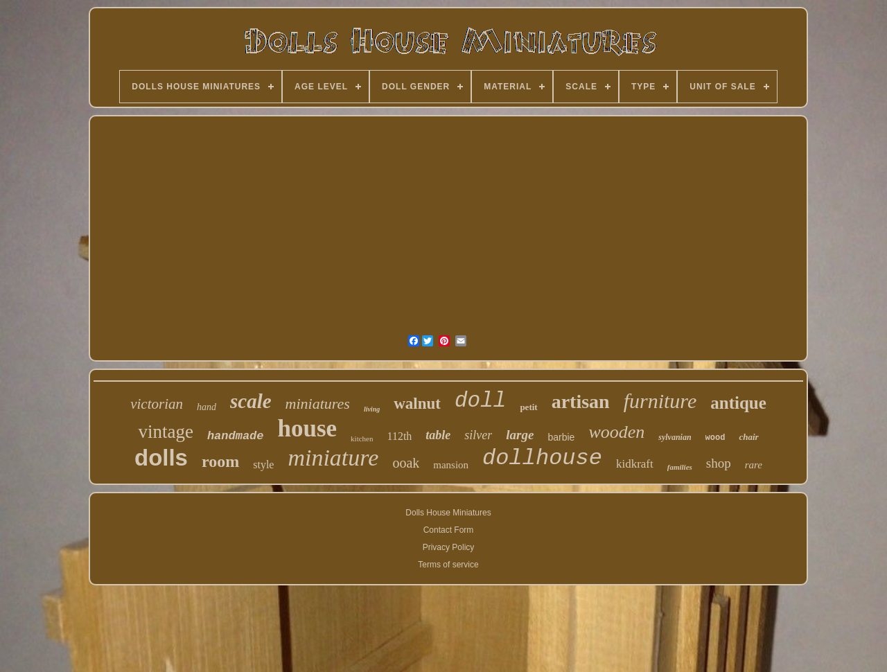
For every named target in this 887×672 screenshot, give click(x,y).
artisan (581, 401)
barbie (560, 437)
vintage (165, 431)
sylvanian (674, 437)
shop (718, 463)
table (437, 435)
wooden (616, 432)
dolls (161, 457)
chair (748, 437)
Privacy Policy (449, 547)
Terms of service (448, 564)
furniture (660, 400)
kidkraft (634, 463)
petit (528, 407)
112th (399, 436)
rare (753, 464)
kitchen (362, 438)
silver (478, 435)
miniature (333, 457)
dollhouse (542, 458)
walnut (417, 403)
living (372, 409)
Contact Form (448, 530)
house (307, 428)
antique (738, 403)
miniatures (318, 403)
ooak (405, 462)
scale (251, 401)
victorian (156, 404)
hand (206, 407)
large (520, 434)
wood (715, 438)
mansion (450, 464)
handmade (235, 436)
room (220, 461)
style (263, 464)
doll (480, 401)
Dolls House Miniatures (448, 513)
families (679, 467)
